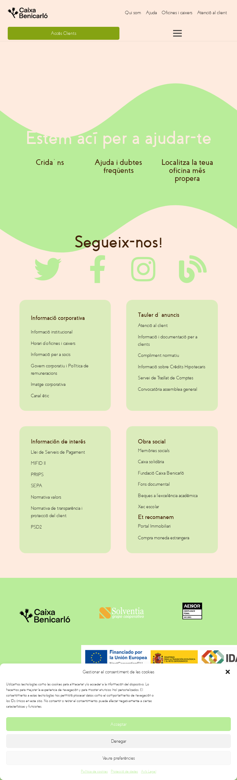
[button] (228, 672)
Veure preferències (118, 758)
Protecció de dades (124, 771)
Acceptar (118, 724)
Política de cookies (94, 771)
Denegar (118, 741)
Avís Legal (148, 771)
